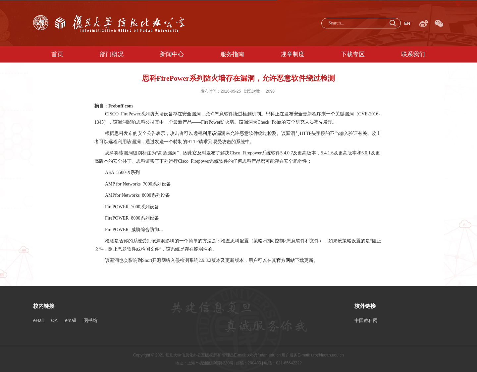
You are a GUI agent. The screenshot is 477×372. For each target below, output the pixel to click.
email (70, 320)
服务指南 (232, 54)
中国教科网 (366, 320)
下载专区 (353, 54)
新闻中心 (172, 54)
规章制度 (292, 54)
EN (407, 23)
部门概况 (112, 54)
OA (54, 320)
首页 (57, 54)
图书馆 (90, 320)
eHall (38, 320)
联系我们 (413, 54)
